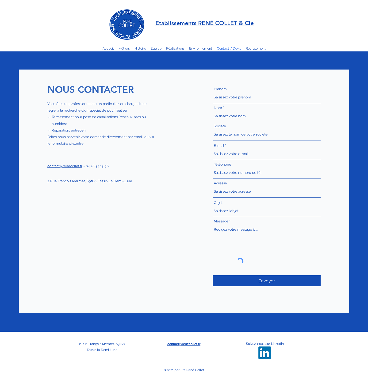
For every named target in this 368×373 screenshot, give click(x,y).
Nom (218, 108)
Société (220, 126)
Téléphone (222, 164)
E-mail (219, 146)
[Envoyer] (267, 280)
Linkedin (277, 344)
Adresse (220, 183)
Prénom (220, 89)
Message (221, 221)
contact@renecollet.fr (64, 166)
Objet (218, 203)
